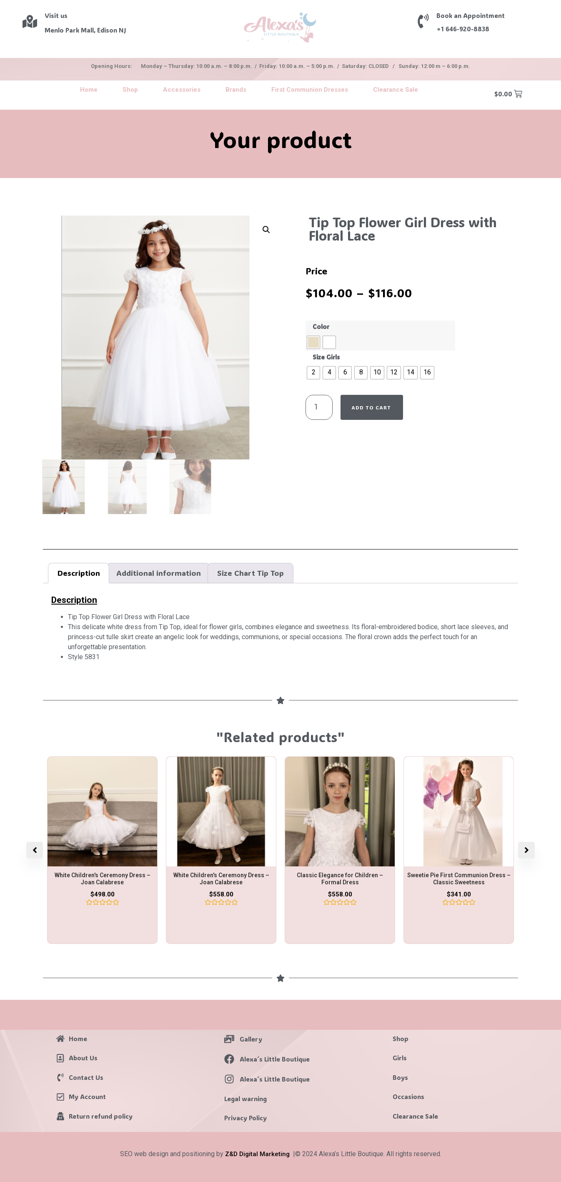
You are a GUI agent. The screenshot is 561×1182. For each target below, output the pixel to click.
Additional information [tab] (158, 573)
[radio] (313, 342)
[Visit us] (30, 21)
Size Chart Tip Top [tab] (250, 573)
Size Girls (326, 357)
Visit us (56, 15)
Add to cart (371, 407)
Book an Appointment (470, 15)
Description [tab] (79, 573)
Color (321, 327)
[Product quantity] (319, 407)
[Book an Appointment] (423, 21)
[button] (266, 229)
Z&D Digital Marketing (257, 1154)
